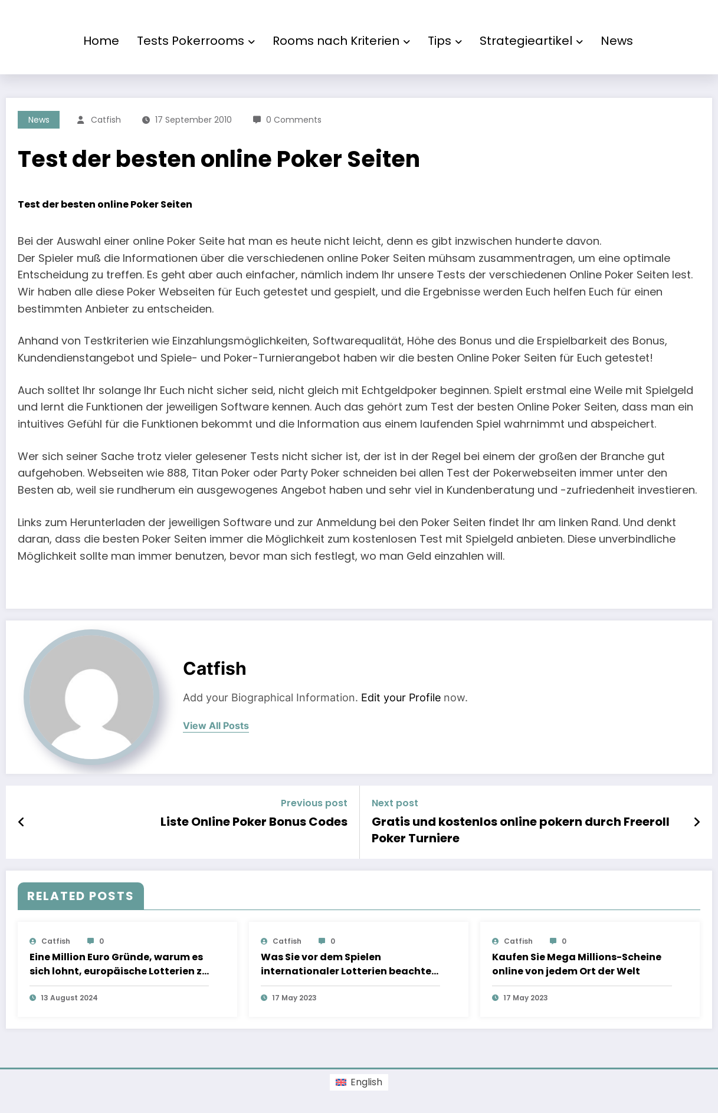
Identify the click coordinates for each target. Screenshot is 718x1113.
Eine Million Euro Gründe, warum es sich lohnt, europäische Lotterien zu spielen (118, 964)
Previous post (314, 803)
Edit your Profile (401, 697)
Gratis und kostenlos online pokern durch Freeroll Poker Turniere (521, 829)
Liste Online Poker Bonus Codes (253, 821)
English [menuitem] (366, 1082)
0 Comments (294, 120)
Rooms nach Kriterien (341, 40)
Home (101, 40)
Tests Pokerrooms (196, 40)
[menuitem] (359, 1082)
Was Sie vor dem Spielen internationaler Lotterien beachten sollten (349, 964)
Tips (445, 40)
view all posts (216, 725)
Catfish (106, 120)
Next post (395, 803)
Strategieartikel (531, 40)
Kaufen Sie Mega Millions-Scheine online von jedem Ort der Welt (576, 964)
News (617, 40)
